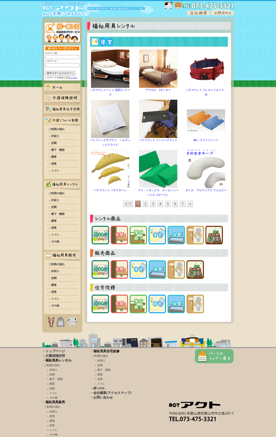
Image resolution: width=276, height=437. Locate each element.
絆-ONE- (99, 388)
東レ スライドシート (206, 140)
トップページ (55, 351)
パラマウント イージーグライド (158, 140)
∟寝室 (52, 156)
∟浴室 (52, 163)
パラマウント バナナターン (110, 190)
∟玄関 (52, 142)
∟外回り (53, 136)
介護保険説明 (55, 356)
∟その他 (53, 241)
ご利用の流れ (56, 129)
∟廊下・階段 (56, 149)
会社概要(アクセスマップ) (112, 393)
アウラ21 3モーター (158, 90)
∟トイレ (53, 170)
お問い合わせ (103, 397)
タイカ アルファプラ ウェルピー (206, 190)
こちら (74, 77)
